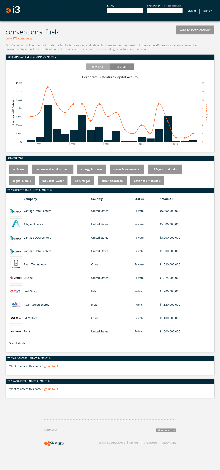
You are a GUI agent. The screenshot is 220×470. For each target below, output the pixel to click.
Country (97, 199)
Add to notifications (195, 30)
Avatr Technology (35, 264)
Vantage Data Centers (37, 211)
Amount (165, 199)
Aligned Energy (33, 224)
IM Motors (30, 318)
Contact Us (51, 430)
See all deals (17, 343)
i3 (13, 9)
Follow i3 (166, 430)
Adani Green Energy (36, 304)
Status (139, 199)
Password (153, 6)
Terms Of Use (150, 442)
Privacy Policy (169, 442)
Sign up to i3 (50, 366)
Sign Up (207, 11)
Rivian (28, 331)
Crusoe (28, 278)
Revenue (98, 66)
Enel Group (31, 291)
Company (30, 199)
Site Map (134, 442)
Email (110, 6)
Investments (122, 66)
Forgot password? (173, 6)
